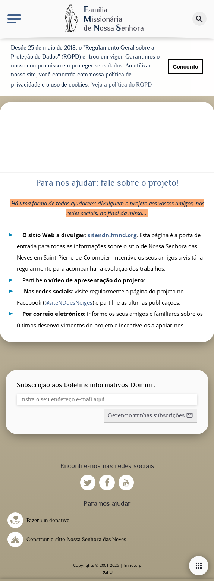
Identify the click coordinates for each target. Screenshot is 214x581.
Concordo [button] (185, 67)
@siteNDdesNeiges (68, 302)
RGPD (107, 572)
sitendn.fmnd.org (112, 235)
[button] (150, 416)
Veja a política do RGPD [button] (122, 84)
